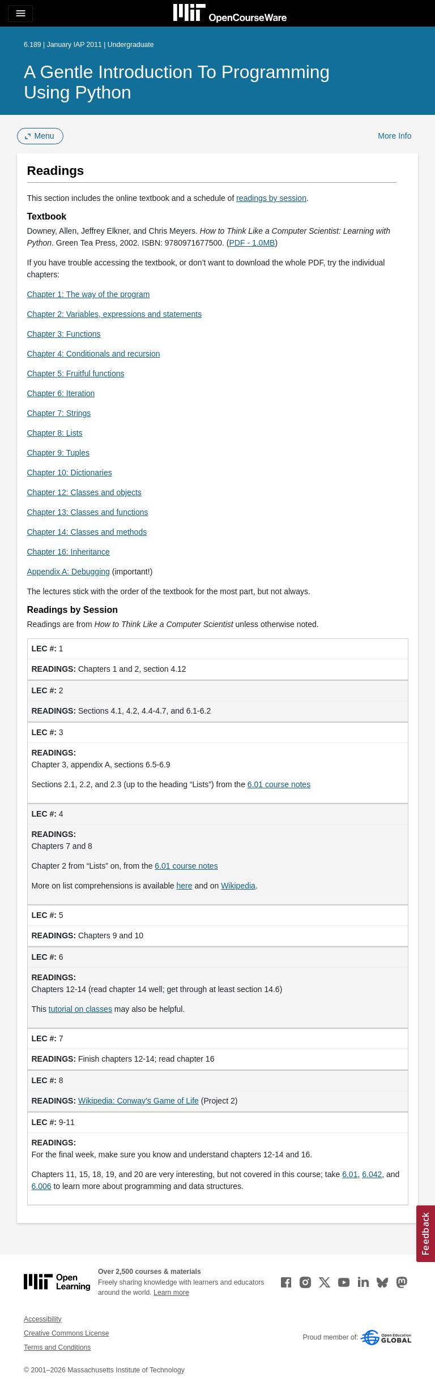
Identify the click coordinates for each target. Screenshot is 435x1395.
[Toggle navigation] (20, 13)
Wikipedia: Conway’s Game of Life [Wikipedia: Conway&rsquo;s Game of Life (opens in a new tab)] (138, 1100)
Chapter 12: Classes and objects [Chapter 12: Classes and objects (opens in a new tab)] (84, 492)
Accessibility (43, 1319)
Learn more (171, 1293)
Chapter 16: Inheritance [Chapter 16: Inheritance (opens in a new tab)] (68, 551)
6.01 (349, 1174)
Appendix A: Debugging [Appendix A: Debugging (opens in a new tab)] (68, 571)
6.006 (42, 1186)
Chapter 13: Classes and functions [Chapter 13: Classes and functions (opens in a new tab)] (87, 512)
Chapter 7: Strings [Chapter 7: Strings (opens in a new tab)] (59, 413)
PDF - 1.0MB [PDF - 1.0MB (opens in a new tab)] (252, 242)
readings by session (271, 198)
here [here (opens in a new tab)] (185, 885)
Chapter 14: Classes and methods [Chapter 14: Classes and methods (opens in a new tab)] (87, 531)
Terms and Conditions (57, 1347)
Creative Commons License (66, 1333)
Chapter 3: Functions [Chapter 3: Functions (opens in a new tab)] (64, 333)
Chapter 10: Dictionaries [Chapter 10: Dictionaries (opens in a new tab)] (69, 472)
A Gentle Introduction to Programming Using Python (177, 82)
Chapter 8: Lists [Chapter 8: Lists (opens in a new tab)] (55, 432)
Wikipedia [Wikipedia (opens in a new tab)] (238, 885)
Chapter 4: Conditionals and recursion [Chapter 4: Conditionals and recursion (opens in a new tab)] (93, 353)
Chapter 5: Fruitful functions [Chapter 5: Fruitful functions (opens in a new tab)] (76, 373)
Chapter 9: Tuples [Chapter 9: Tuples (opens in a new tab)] (58, 452)
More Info (394, 135)
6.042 (372, 1174)
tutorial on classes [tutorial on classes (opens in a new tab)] (80, 1009)
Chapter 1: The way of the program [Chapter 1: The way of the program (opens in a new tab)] (88, 294)
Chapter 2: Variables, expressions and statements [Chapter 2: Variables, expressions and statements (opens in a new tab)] (114, 314)
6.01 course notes (279, 784)
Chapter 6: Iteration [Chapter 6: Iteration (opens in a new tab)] (61, 393)
